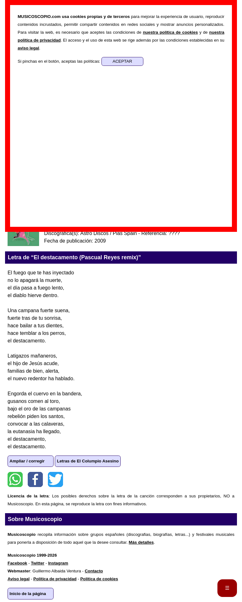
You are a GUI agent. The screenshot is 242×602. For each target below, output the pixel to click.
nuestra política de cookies (170, 32)
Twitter (55, 479)
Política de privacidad (55, 578)
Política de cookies (99, 578)
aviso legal (28, 48)
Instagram (58, 563)
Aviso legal (19, 578)
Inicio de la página (27, 593)
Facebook (35, 479)
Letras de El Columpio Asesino (88, 461)
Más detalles (141, 542)
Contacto (94, 571)
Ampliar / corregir (26, 461)
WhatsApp (15, 479)
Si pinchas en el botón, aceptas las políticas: (59, 61)
